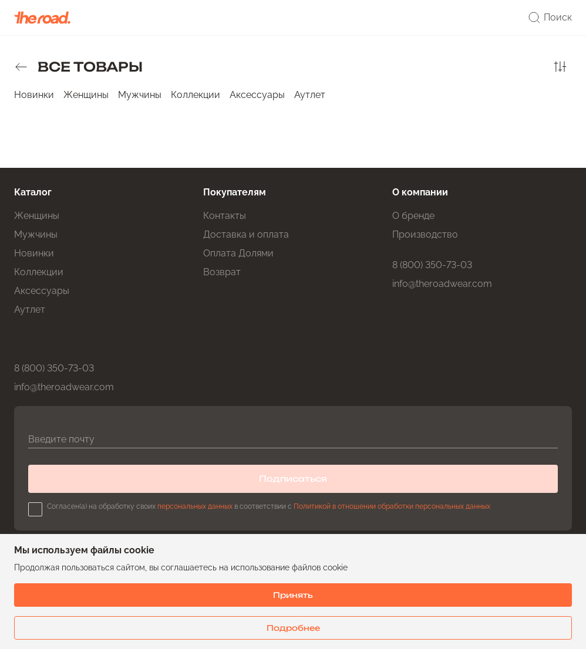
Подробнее (293, 628)
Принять (293, 595)
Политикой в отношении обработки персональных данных (392, 506)
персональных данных (195, 506)
